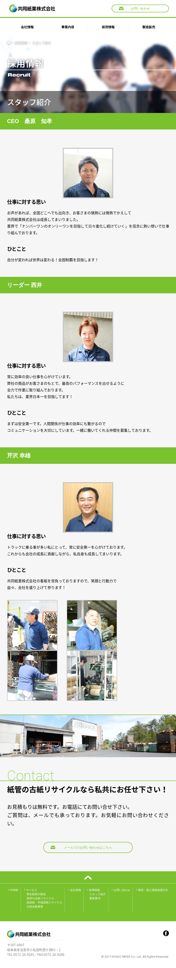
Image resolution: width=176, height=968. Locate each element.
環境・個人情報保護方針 (151, 890)
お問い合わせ (134, 8)
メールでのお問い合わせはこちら (81, 847)
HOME (12, 890)
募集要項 (94, 898)
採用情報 (21, 43)
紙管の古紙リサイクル (40, 898)
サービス (30, 890)
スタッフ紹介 (41, 43)
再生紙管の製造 (36, 894)
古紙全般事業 (35, 906)
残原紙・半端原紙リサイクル (44, 902)
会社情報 (74, 890)
